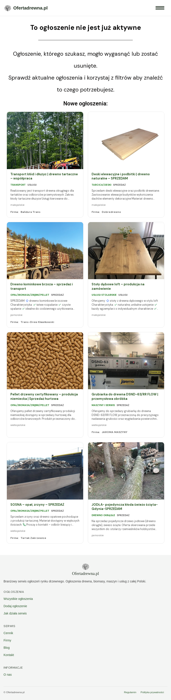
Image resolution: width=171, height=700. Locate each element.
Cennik (8, 633)
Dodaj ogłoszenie (15, 606)
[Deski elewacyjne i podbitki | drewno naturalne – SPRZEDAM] (126, 140)
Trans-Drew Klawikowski (37, 322)
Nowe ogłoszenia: (85, 103)
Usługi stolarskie (104, 294)
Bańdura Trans (30, 212)
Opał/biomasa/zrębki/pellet (29, 294)
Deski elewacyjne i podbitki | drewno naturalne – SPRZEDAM (121, 176)
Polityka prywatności (152, 692)
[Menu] (160, 8)
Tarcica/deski (101, 184)
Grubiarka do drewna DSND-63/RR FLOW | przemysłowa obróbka (125, 396)
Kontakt (9, 655)
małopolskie (17, 204)
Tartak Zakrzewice (33, 538)
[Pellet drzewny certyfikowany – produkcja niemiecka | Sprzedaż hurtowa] (45, 360)
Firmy (7, 640)
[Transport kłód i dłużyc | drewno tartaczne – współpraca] (45, 140)
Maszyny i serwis (103, 405)
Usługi (32, 184)
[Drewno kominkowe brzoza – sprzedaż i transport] (45, 250)
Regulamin (130, 692)
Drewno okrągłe (103, 515)
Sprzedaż (119, 184)
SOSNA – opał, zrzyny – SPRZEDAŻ (37, 505)
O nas (8, 674)
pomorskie (16, 315)
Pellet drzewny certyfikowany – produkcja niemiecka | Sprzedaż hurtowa (44, 396)
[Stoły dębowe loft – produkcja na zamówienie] (126, 250)
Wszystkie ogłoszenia (18, 599)
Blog (7, 647)
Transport (18, 184)
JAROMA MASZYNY (114, 432)
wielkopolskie (17, 425)
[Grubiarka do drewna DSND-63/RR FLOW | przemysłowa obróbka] (126, 360)
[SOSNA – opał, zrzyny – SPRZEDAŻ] (45, 470)
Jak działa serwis (15, 613)
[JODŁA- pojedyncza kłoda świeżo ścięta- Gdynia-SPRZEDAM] (126, 470)
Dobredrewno (111, 212)
